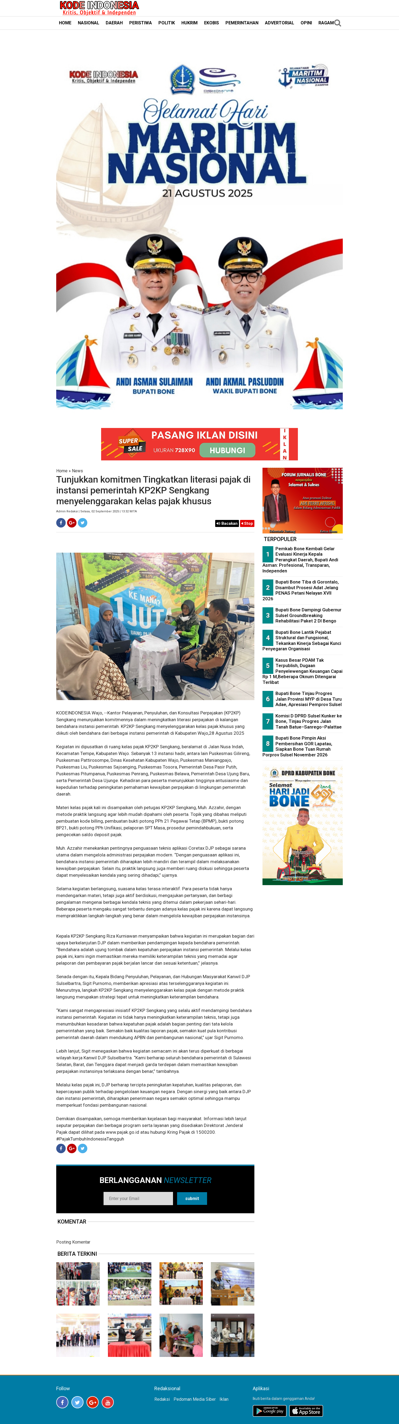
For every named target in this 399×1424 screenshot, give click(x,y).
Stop (247, 523)
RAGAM (326, 22)
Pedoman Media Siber (195, 1399)
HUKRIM (189, 22)
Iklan (224, 1399)
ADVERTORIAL (279, 22)
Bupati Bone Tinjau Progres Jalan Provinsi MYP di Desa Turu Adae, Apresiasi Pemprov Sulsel (308, 699)
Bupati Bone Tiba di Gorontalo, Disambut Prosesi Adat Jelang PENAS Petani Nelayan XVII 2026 (300, 590)
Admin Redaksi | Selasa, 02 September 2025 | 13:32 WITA (96, 511)
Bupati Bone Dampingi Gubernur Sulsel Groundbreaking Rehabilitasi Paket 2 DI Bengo (308, 615)
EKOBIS (211, 22)
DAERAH (114, 22)
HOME (65, 22)
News (77, 470)
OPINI (306, 22)
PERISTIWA (140, 22)
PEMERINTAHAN (241, 22)
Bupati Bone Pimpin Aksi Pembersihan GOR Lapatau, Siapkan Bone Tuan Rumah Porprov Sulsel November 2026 (297, 746)
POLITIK (166, 22)
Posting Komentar (73, 1242)
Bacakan (227, 523)
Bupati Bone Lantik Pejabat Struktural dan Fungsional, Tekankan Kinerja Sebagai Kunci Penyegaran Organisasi (301, 640)
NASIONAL (88, 22)
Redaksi (162, 1399)
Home (62, 470)
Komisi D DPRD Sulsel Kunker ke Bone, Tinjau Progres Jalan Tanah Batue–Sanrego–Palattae (308, 721)
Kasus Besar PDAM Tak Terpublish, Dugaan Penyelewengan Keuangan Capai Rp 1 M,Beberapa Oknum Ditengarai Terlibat (302, 671)
